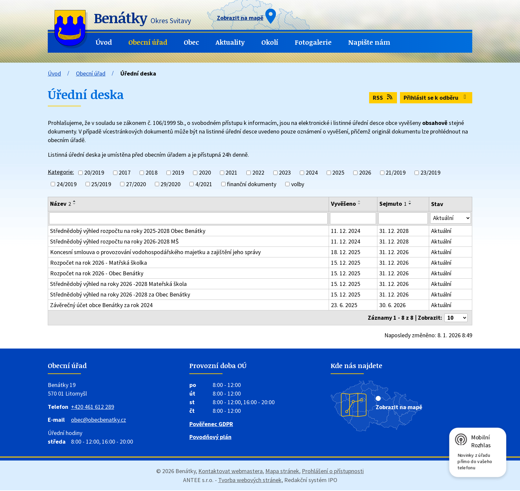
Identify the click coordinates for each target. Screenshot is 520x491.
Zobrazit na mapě (399, 407)
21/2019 (396, 173)
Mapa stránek (282, 471)
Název (60, 203)
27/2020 (136, 184)
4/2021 (203, 184)
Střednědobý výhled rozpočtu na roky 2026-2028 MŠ (114, 242)
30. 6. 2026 (393, 305)
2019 (178, 173)
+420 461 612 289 (92, 407)
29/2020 (170, 184)
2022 (258, 173)
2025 (338, 173)
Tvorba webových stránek (250, 480)
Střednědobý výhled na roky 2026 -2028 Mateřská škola (118, 284)
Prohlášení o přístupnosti (333, 471)
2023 (285, 173)
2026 (365, 173)
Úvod (104, 42)
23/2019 (430, 173)
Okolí (269, 42)
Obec (191, 42)
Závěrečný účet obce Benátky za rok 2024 (101, 305)
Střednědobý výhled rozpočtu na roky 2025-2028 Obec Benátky (127, 231)
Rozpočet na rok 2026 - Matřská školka (98, 263)
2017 (125, 173)
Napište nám (369, 42)
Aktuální (441, 231)
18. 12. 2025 (345, 252)
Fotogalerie (313, 42)
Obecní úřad (147, 42)
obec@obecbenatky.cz (98, 420)
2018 (152, 173)
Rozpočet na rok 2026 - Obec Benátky (96, 274)
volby (297, 184)
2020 (205, 173)
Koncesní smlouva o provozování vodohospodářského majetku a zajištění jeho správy (155, 252)
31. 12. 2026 (394, 252)
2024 (312, 173)
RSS (383, 97)
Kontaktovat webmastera (230, 471)
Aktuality (230, 42)
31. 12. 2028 (394, 231)
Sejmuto (393, 203)
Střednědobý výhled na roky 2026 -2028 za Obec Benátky (120, 295)
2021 (231, 173)
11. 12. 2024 (345, 231)
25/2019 (101, 184)
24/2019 (67, 184)
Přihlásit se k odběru (436, 97)
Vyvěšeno (343, 203)
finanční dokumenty (251, 184)
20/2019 (94, 173)
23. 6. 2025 (344, 305)
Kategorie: (61, 172)
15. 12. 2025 (345, 263)
